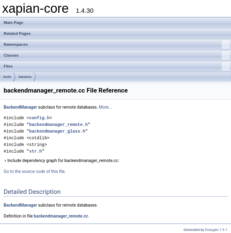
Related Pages (17, 33)
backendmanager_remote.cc (61, 216)
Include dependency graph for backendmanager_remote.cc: (61, 160)
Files (117, 66)
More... (105, 107)
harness (25, 77)
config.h (39, 118)
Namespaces (117, 44)
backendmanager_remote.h (58, 124)
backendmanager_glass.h (57, 131)
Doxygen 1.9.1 (216, 230)
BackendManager (20, 107)
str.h (35, 151)
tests (7, 77)
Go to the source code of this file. (35, 171)
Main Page (13, 22)
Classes (117, 55)
